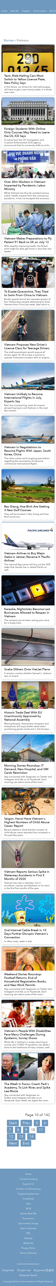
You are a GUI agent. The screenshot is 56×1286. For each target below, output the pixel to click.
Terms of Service (28, 1253)
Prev (26, 1123)
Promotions (28, 1218)
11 (41, 1129)
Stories (9, 40)
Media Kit (28, 1243)
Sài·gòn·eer (24, 1270)
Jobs (28, 1203)
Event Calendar (28, 1228)
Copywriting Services (28, 1193)
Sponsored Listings (28, 1223)
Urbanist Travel (28, 1275)
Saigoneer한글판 (43, 1270)
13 (21, 1136)
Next (13, 1143)
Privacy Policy (28, 1248)
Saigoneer (8, 1270)
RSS (28, 1233)
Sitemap (28, 1238)
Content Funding (28, 1179)
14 (31, 1136)
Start (13, 1123)
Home (28, 1174)
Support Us (28, 1184)
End (26, 1143)
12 (11, 1136)
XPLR (28, 1208)
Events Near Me (28, 1213)
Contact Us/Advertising (28, 1188)
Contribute (28, 1198)
